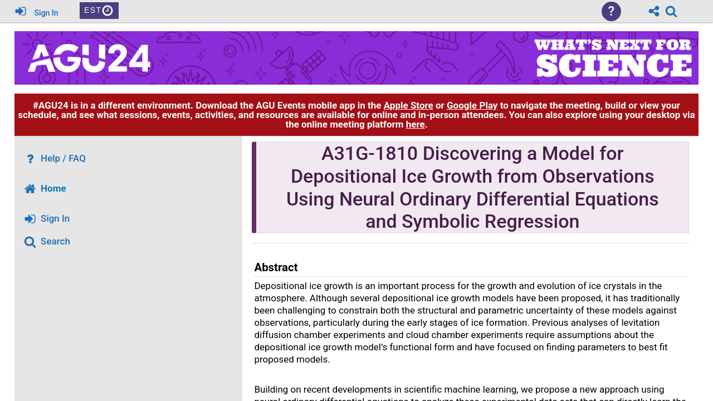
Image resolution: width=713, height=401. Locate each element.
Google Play (472, 105)
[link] (671, 11)
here (415, 124)
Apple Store (408, 105)
